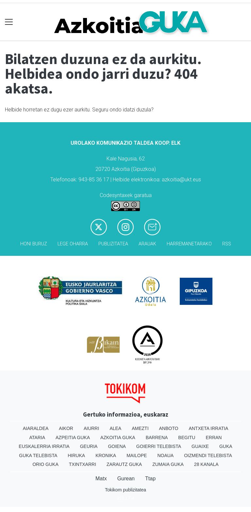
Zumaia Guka (168, 464)
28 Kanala (206, 464)
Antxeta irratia (208, 428)
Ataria (37, 437)
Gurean (126, 478)
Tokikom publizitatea (125, 489)
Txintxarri (82, 464)
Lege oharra (73, 244)
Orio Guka (45, 464)
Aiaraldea (36, 428)
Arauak (147, 244)
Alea (115, 428)
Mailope (136, 455)
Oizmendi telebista (208, 455)
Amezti (140, 428)
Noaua (165, 455)
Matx (101, 478)
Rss (226, 244)
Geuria (89, 446)
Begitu (186, 437)
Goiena (117, 446)
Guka (225, 446)
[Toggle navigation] (9, 22)
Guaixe (200, 446)
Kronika (105, 455)
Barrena (157, 437)
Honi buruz (33, 244)
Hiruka (76, 455)
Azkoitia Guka (117, 437)
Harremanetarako (189, 244)
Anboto (168, 428)
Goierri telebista (158, 446)
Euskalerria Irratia (44, 446)
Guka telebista (38, 455)
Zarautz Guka (124, 464)
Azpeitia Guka (73, 437)
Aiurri (91, 428)
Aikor (66, 428)
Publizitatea (113, 244)
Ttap (150, 478)
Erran (214, 437)
